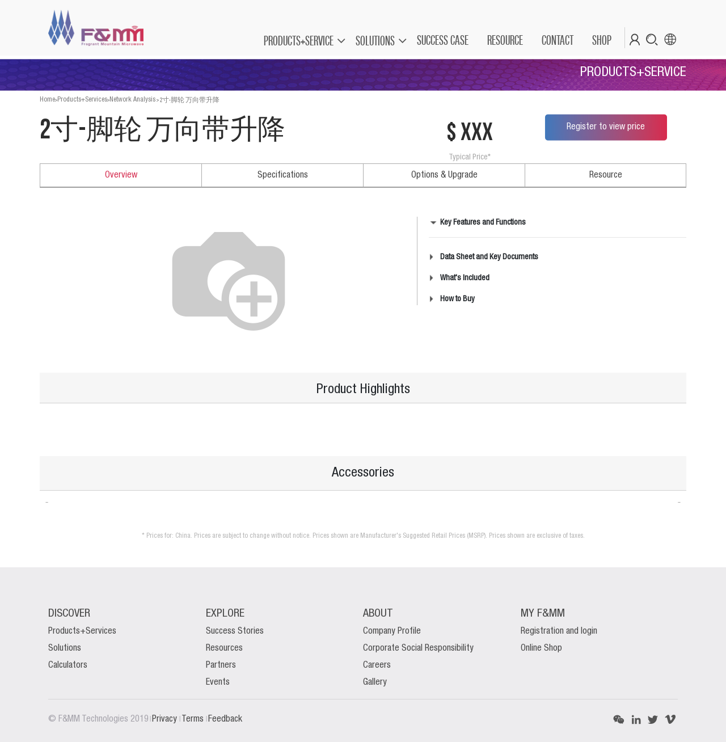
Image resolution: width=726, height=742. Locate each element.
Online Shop (541, 648)
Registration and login (559, 631)
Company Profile (392, 631)
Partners (221, 665)
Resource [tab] (605, 175)
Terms (194, 719)
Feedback (225, 719)
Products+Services (82, 99)
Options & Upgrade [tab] (444, 175)
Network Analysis (132, 99)
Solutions (64, 648)
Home (47, 99)
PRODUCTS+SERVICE (299, 40)
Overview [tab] (121, 175)
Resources (224, 648)
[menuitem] (442, 40)
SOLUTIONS (375, 40)
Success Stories (235, 631)
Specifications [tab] (283, 175)
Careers (377, 665)
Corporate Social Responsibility (418, 648)
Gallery (375, 682)
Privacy (165, 719)
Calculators (67, 665)
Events (218, 682)
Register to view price (606, 127)
